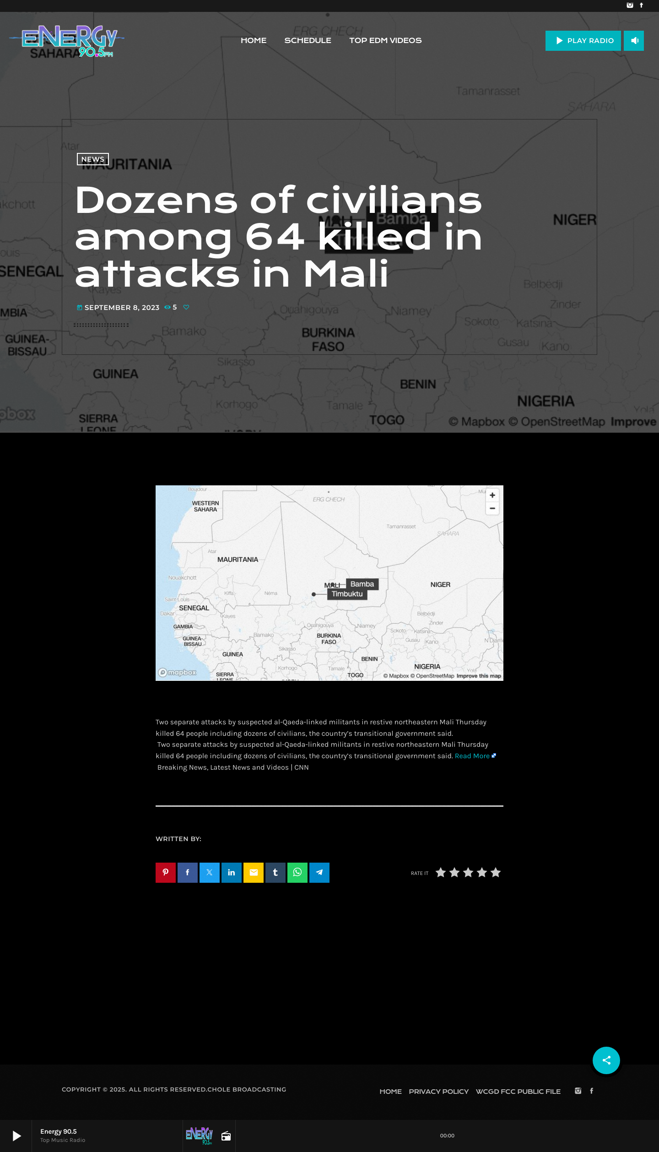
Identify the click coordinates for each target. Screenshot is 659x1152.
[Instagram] (630, 6)
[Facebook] (641, 6)
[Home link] (66, 41)
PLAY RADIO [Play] (583, 40)
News (93, 159)
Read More (472, 756)
